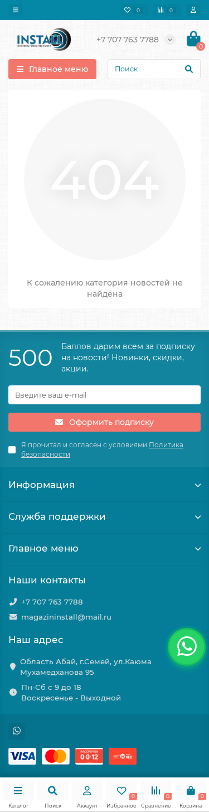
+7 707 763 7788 (52, 601)
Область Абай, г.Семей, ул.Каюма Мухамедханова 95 (86, 666)
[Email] (104, 394)
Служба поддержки (104, 516)
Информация (104, 484)
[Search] (154, 69)
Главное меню (104, 548)
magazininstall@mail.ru (66, 616)
